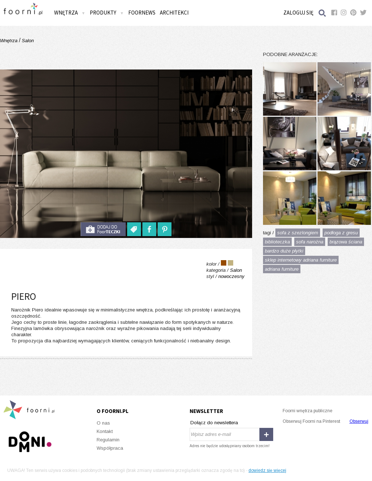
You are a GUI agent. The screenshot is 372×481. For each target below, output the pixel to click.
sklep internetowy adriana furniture (301, 260)
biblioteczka (277, 242)
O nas (103, 423)
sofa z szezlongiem (297, 232)
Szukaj (322, 13)
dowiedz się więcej (267, 470)
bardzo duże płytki (284, 251)
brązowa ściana (345, 242)
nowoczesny (231, 276)
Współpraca (110, 448)
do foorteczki (103, 229)
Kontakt (105, 431)
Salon (27, 40)
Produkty (107, 12)
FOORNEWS (141, 12)
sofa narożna (309, 242)
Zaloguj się (298, 12)
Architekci (174, 12)
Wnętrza (69, 12)
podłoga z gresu (341, 232)
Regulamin (108, 439)
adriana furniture (282, 269)
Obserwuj (358, 421)
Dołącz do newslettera (214, 422)
